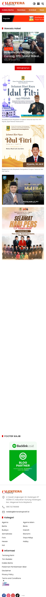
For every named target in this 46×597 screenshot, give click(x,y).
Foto (4, 537)
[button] (34, 3)
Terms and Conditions (11, 578)
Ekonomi (26, 534)
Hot (3, 545)
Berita (4, 526)
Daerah (26, 530)
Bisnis (25, 526)
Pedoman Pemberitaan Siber (14, 567)
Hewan (5, 541)
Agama (5, 522)
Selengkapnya (23, 68)
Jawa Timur (9, 49)
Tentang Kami (8, 555)
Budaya (5, 530)
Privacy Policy (7, 574)
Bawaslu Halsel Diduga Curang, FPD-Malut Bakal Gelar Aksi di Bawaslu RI (21, 54)
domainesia (7, 534)
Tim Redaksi (7, 559)
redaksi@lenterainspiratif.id (17, 511)
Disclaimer (6, 570)
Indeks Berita (7, 563)
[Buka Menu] (38, 3)
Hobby (25, 541)
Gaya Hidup (28, 537)
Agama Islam (28, 522)
